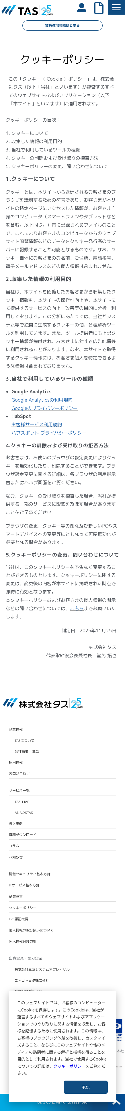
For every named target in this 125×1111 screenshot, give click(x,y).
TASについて (24, 741)
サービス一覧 (19, 791)
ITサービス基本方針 (24, 885)
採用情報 (16, 762)
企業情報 (16, 729)
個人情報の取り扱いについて (31, 930)
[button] (116, 7)
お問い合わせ (19, 774)
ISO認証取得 (18, 919)
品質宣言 (16, 896)
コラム (14, 846)
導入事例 (16, 824)
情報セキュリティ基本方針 (29, 874)
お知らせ (16, 857)
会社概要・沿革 (27, 752)
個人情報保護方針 (22, 941)
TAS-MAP (22, 802)
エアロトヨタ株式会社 (32, 980)
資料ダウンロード (22, 835)
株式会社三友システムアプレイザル (42, 970)
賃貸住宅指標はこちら (62, 25)
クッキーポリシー (69, 1066)
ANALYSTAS (24, 813)
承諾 (86, 1087)
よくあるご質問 (101, 7)
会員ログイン (84, 7)
